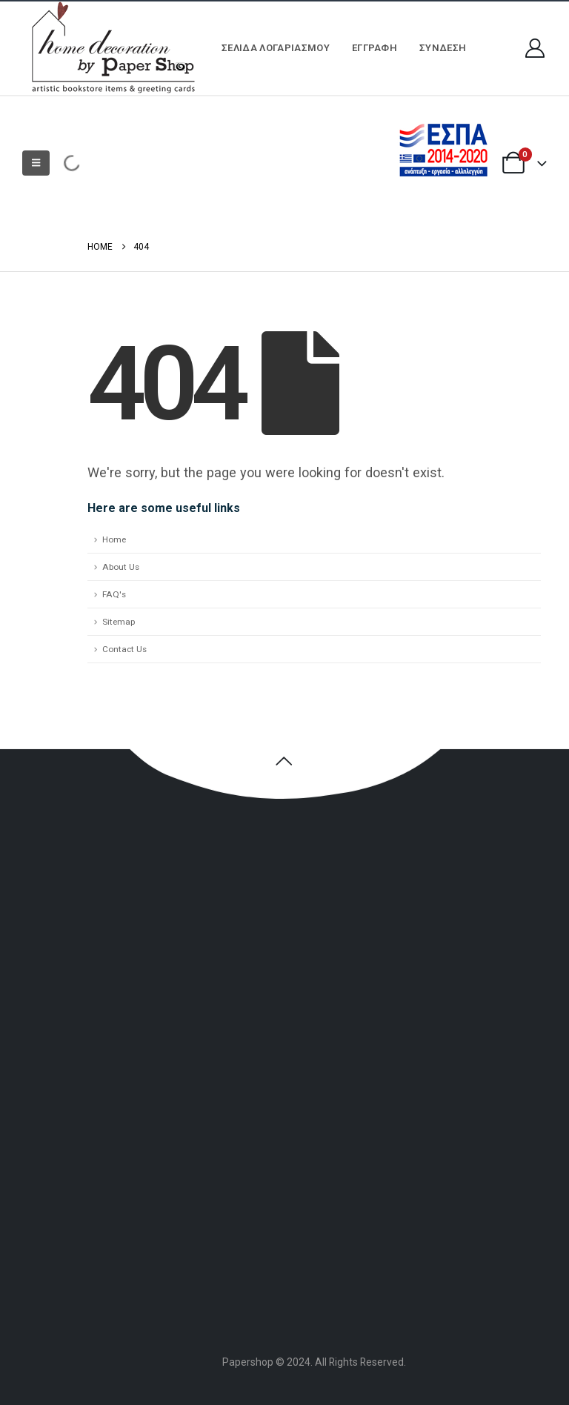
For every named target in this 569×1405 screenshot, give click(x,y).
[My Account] (535, 48)
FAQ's (114, 594)
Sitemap (118, 622)
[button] (36, 163)
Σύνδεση (442, 47)
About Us (120, 567)
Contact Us (124, 649)
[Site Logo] (111, 48)
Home (114, 539)
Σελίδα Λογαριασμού (276, 47)
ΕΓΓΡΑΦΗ (374, 47)
